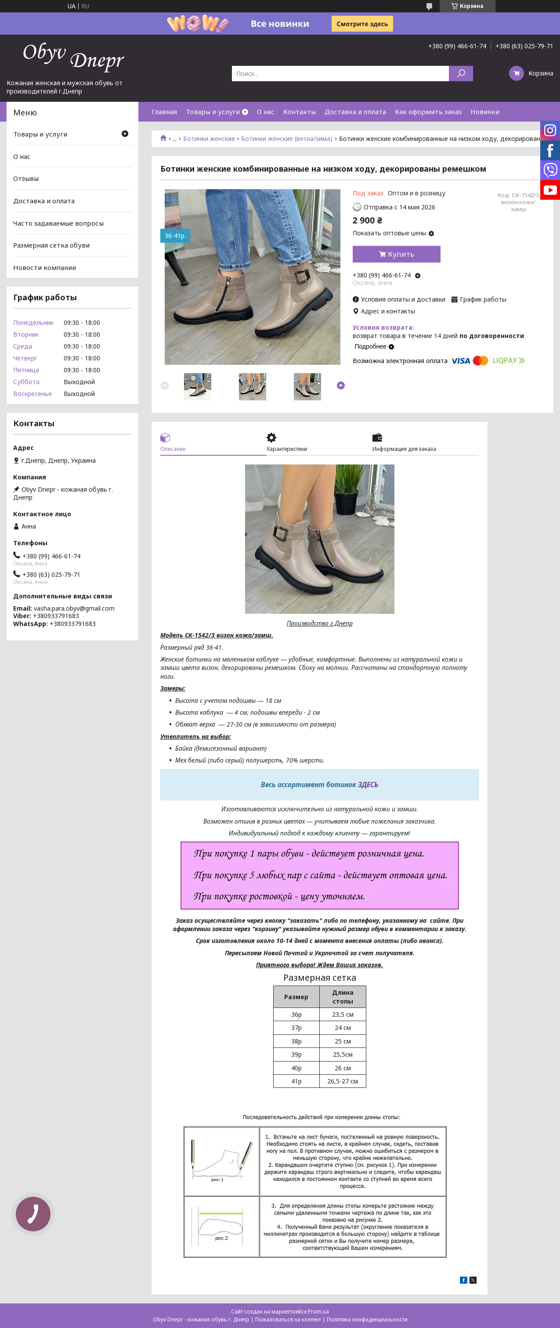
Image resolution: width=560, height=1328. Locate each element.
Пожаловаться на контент (288, 1319)
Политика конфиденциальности (367, 1319)
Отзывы (26, 178)
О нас (266, 111)
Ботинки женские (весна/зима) (286, 139)
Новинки (484, 111)
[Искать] (461, 73)
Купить (401, 254)
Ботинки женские (209, 139)
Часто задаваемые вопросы (58, 222)
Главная (164, 111)
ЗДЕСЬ (368, 784)
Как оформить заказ (428, 111)
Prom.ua (318, 1311)
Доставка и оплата (355, 111)
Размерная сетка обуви (51, 245)
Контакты (299, 111)
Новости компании (44, 267)
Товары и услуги (213, 111)
